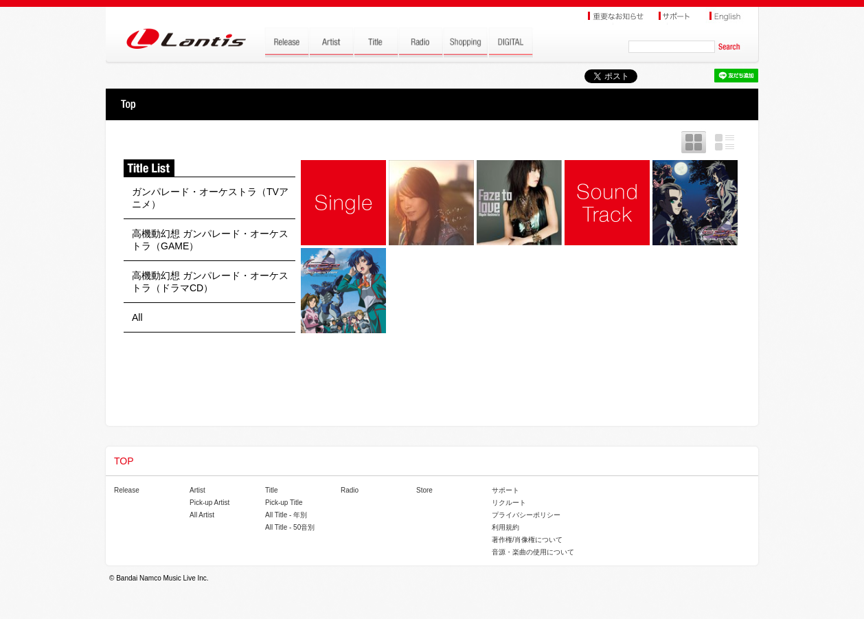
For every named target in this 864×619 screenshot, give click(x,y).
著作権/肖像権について (527, 539)
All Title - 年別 (286, 515)
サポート (505, 490)
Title (271, 490)
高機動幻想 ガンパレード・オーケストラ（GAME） (210, 239)
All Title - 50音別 (290, 527)
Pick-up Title (283, 502)
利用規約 (505, 527)
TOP (128, 104)
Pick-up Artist (209, 502)
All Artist (202, 515)
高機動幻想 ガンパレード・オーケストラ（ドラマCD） (210, 281)
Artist (197, 490)
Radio (350, 490)
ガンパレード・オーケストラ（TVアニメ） (210, 198)
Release (126, 490)
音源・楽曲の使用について (533, 552)
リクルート (509, 502)
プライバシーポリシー (526, 515)
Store (424, 490)
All (137, 317)
